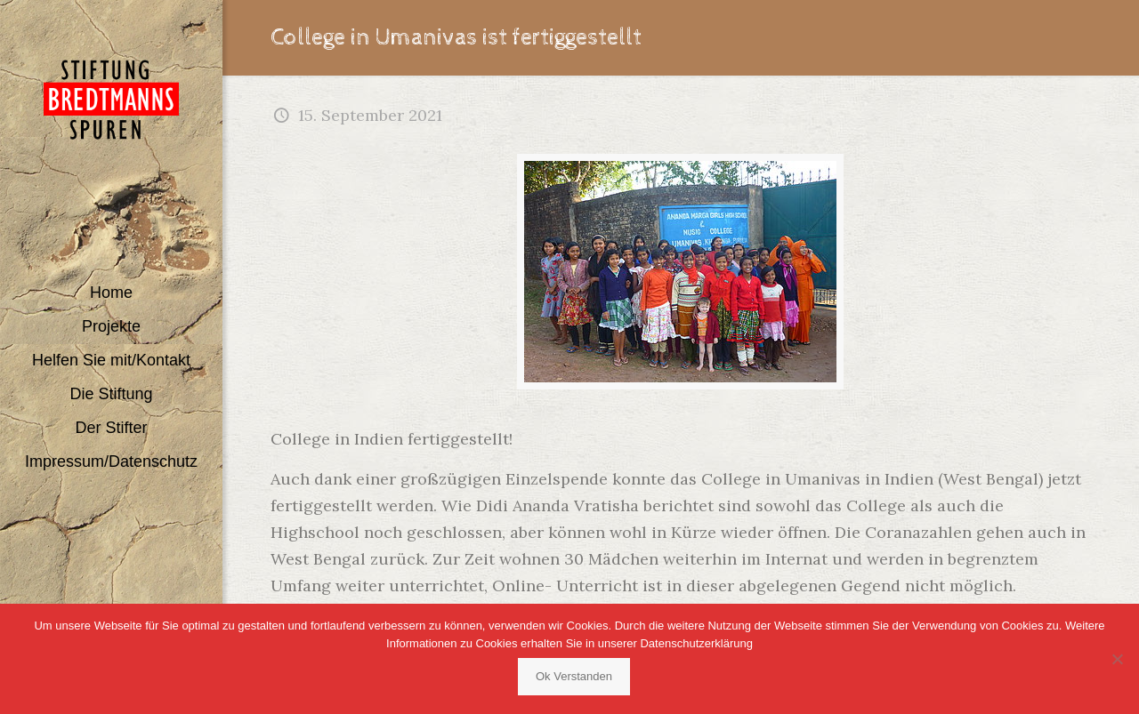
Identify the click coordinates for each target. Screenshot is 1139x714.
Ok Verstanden (574, 676)
